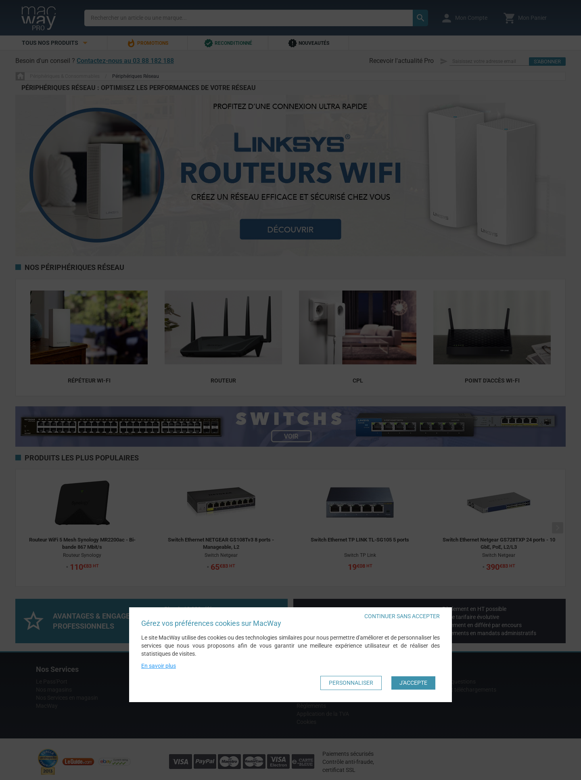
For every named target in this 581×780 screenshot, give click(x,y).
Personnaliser (351, 683)
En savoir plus (158, 666)
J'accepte (413, 683)
